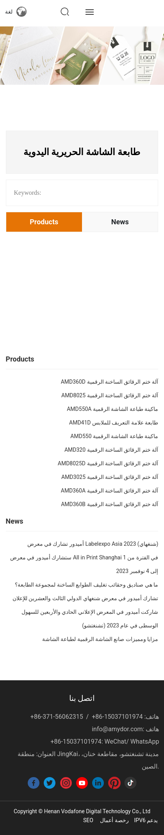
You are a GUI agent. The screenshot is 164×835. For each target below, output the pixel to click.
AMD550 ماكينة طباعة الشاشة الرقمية (114, 436)
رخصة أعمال (114, 820)
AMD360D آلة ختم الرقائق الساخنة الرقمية (110, 382)
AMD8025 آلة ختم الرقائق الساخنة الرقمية (109, 395)
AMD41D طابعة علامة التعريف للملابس (113, 422)
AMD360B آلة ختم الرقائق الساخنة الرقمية (109, 504)
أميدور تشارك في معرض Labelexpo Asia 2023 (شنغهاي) (93, 544)
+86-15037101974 (117, 716)
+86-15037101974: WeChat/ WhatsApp (104, 741)
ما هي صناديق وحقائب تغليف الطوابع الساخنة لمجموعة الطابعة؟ (87, 585)
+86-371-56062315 (56, 716)
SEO (88, 820)
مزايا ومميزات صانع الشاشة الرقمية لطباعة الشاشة (100, 639)
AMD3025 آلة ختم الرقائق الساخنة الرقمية (109, 477)
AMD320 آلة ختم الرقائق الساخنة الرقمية (111, 450)
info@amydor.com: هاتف (125, 729)
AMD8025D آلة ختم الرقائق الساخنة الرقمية (108, 463)
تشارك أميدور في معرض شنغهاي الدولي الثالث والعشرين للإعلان (85, 598)
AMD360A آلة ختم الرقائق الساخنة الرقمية (110, 490)
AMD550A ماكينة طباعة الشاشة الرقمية (112, 409)
